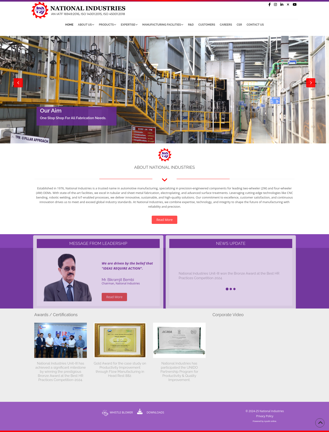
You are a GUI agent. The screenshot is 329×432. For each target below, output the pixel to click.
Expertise (129, 24)
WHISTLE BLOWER (121, 412)
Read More (164, 219)
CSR (239, 24)
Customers (206, 24)
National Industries (272, 411)
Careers (226, 24)
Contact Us (255, 24)
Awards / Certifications (56, 313)
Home (69, 24)
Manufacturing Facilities (162, 24)
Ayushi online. (270, 421)
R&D (191, 24)
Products (107, 24)
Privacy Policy (264, 416)
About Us (86, 24)
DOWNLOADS (155, 412)
